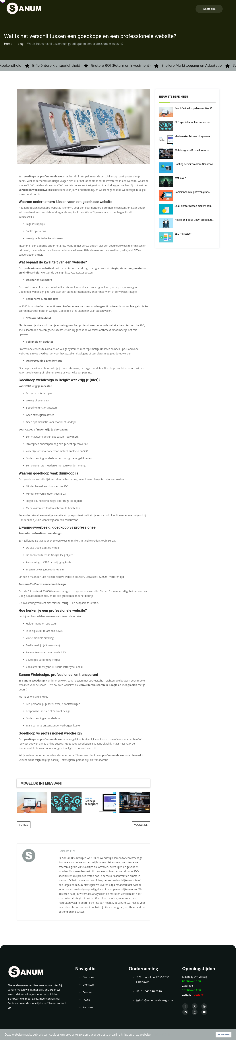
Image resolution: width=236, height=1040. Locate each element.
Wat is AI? (180, 178)
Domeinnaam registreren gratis (192, 192)
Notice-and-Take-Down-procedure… (194, 219)
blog (21, 44)
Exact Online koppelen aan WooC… (194, 108)
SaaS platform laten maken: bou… (193, 205)
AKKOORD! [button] (223, 1034)
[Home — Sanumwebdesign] (24, 8)
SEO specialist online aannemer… (193, 122)
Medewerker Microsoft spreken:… (193, 136)
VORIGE (23, 824)
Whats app (209, 8)
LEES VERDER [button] (161, 1035)
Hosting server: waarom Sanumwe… (195, 164)
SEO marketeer (183, 233)
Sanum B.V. (67, 851)
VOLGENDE (141, 824)
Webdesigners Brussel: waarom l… (194, 150)
